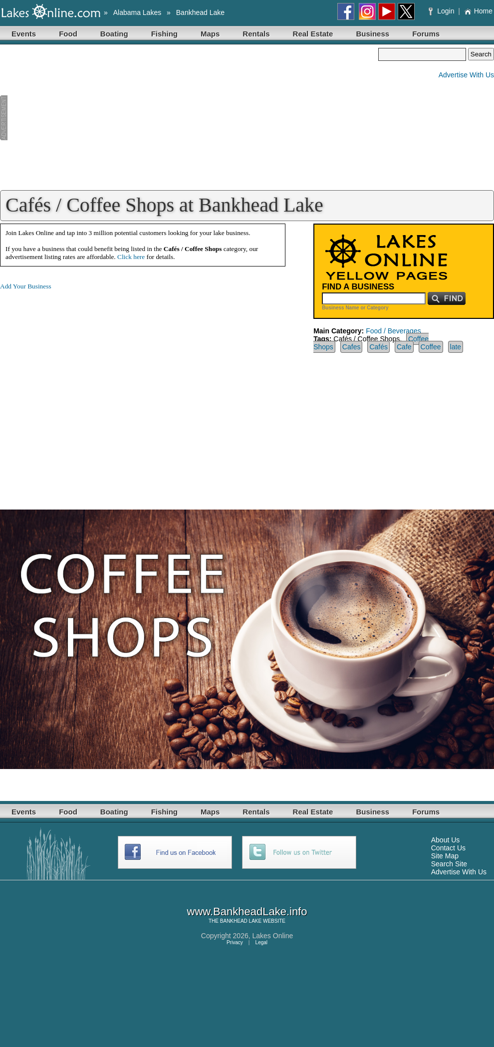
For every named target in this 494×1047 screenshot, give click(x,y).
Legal (261, 942)
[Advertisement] (189, 118)
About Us (445, 840)
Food (68, 33)
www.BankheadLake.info (247, 911)
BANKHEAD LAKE (240, 921)
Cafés (378, 347)
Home (478, 11)
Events (23, 33)
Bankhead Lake (200, 12)
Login (442, 11)
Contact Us (448, 848)
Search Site (449, 864)
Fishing (164, 33)
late (456, 347)
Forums (426, 33)
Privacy (235, 942)
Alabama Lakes (137, 12)
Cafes (351, 347)
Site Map (445, 856)
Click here (131, 257)
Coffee (431, 347)
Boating (114, 33)
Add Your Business (25, 286)
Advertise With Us (466, 75)
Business (372, 33)
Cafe (404, 347)
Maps (210, 33)
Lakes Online (272, 936)
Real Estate (313, 33)
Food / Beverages (393, 331)
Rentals (256, 33)
